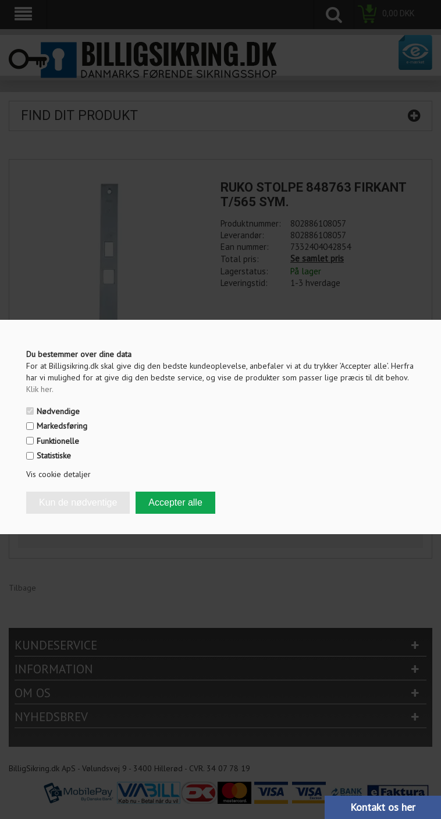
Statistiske (54, 455)
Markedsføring (62, 426)
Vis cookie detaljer (58, 474)
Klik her (40, 389)
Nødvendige (58, 411)
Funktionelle (58, 441)
